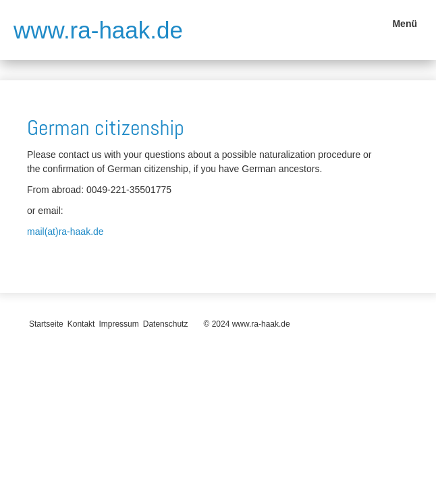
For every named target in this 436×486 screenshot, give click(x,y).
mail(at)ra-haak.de (65, 231)
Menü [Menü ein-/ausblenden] (404, 23)
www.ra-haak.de (98, 30)
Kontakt (81, 324)
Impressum (118, 324)
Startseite (46, 324)
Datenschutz (165, 324)
